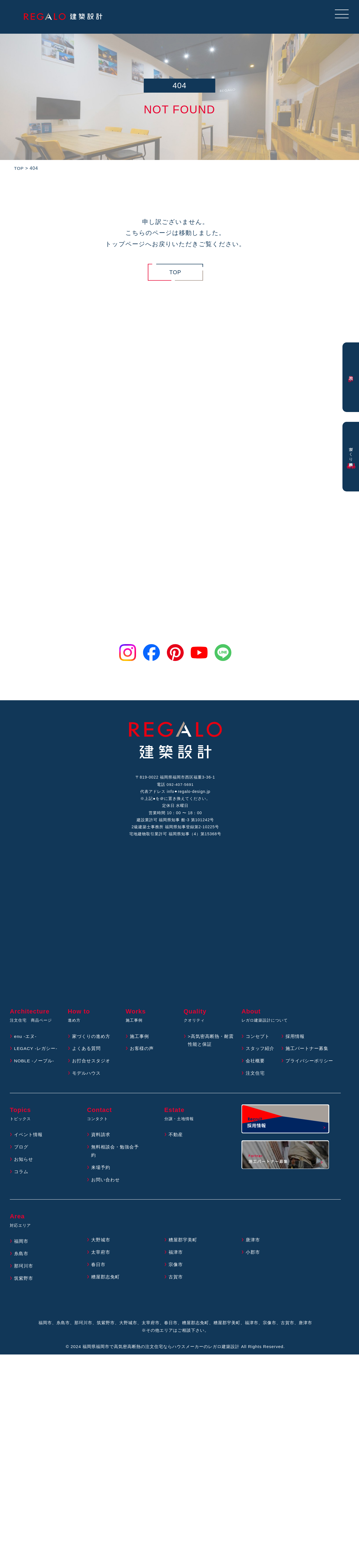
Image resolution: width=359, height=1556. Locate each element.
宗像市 (176, 1268)
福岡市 (21, 1245)
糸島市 (21, 1257)
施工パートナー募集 (307, 1052)
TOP (175, 272)
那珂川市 (23, 1269)
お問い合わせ (105, 1183)
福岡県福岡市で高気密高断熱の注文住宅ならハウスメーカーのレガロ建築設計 (161, 1350)
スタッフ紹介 (260, 1052)
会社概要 (255, 1064)
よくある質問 (86, 1052)
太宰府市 (100, 1256)
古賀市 (176, 1280)
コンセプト (258, 1040)
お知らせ (23, 1163)
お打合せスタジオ (91, 1064)
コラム (21, 1175)
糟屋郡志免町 (105, 1280)
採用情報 (295, 1040)
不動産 (176, 1138)
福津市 (176, 1256)
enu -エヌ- (25, 1040)
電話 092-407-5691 (175, 785)
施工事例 (139, 1040)
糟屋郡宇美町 (183, 1243)
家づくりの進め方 (91, 1040)
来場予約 (100, 1171)
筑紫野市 (23, 1282)
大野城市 (100, 1243)
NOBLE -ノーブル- (34, 1064)
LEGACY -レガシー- (36, 1052)
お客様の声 (142, 1052)
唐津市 (253, 1243)
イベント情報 (28, 1138)
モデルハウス (86, 1077)
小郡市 (253, 1256)
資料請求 (100, 1138)
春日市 (98, 1268)
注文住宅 (255, 1077)
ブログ (21, 1150)
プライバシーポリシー (309, 1064)
